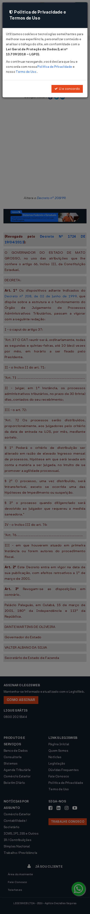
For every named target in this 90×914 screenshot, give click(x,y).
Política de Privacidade (54, 67)
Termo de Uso (26, 72)
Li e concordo (67, 89)
